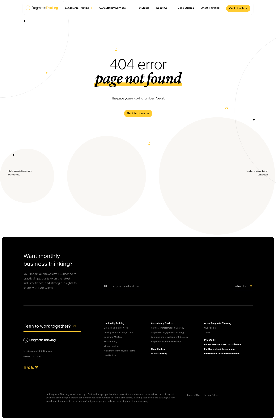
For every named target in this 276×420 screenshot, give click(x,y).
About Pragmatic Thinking (217, 323)
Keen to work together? (49, 326)
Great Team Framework (116, 328)
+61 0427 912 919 (31, 356)
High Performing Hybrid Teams (119, 350)
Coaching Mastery (113, 337)
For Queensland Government (219, 349)
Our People (210, 328)
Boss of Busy (110, 341)
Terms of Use (193, 395)
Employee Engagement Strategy (167, 332)
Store (207, 332)
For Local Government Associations (222, 344)
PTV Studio (210, 340)
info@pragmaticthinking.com (38, 351)
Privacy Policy (211, 395)
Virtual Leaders (111, 346)
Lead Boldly (110, 355)
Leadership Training (114, 323)
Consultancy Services (162, 323)
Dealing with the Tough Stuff (118, 332)
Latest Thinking (159, 353)
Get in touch (238, 8)
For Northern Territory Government (222, 353)
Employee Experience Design (166, 341)
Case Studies (158, 349)
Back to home (138, 113)
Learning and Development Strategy (169, 337)
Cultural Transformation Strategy (167, 328)
